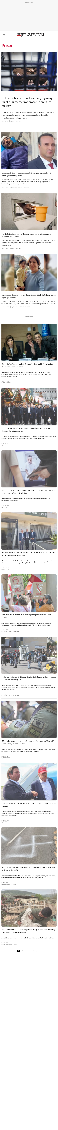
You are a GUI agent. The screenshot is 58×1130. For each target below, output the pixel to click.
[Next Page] (43, 951)
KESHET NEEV (7, 569)
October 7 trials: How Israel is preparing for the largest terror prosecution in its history (26, 101)
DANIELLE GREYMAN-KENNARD (20, 187)
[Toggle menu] (3, 35)
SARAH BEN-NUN (16, 121)
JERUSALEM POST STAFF (10, 884)
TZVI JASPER (6, 757)
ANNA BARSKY (7, 382)
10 (39, 951)
